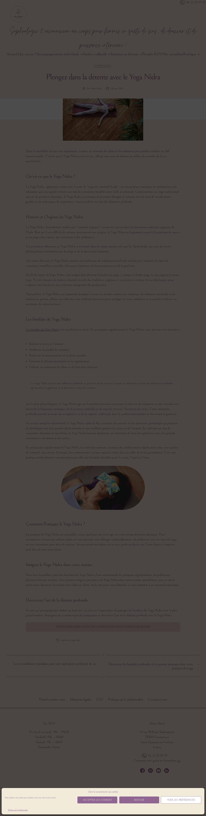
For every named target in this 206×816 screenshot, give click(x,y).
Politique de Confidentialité (18, 810)
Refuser (139, 800)
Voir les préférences (181, 800)
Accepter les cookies (97, 800)
